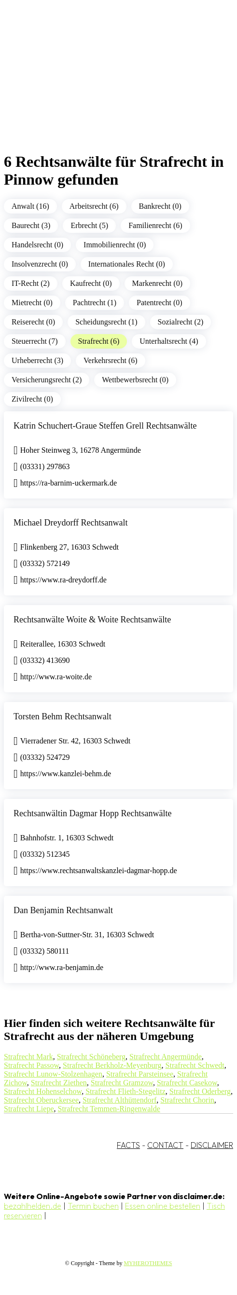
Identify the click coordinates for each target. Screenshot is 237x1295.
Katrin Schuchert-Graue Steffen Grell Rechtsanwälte (105, 426)
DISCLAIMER (212, 1145)
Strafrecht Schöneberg (91, 1056)
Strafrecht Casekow (187, 1083)
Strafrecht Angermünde (165, 1056)
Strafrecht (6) (99, 341)
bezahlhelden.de (32, 1206)
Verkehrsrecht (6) (111, 360)
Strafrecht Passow (31, 1065)
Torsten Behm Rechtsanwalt (63, 716)
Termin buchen (93, 1206)
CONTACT (165, 1145)
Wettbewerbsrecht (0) (135, 380)
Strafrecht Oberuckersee (41, 1100)
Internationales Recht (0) (126, 264)
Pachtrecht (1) (94, 302)
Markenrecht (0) (157, 283)
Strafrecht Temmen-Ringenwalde (109, 1109)
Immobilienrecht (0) (115, 245)
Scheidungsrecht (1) (106, 322)
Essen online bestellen (162, 1206)
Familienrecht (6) (155, 225)
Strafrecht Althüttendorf (119, 1100)
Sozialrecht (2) (181, 322)
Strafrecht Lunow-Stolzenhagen (53, 1074)
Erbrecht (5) (89, 225)
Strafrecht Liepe (29, 1109)
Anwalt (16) (30, 206)
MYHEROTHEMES (148, 1263)
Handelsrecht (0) (37, 245)
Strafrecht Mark (28, 1056)
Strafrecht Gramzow (122, 1083)
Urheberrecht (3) (37, 360)
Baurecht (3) (31, 225)
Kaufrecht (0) (91, 283)
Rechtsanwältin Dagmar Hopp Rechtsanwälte (92, 813)
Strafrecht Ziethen (59, 1083)
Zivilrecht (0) (32, 399)
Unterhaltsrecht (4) (168, 341)
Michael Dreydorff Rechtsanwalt (71, 522)
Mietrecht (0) (32, 302)
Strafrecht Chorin (187, 1100)
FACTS (128, 1145)
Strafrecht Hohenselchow (43, 1091)
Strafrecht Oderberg (200, 1091)
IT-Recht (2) (31, 283)
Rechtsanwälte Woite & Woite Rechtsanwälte (92, 619)
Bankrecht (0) (160, 206)
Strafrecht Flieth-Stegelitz (125, 1091)
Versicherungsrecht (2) (47, 380)
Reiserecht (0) (33, 322)
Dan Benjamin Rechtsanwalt (63, 910)
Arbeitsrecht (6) (94, 206)
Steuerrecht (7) (35, 341)
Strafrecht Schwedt (195, 1065)
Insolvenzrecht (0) (40, 264)
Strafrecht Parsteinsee (139, 1074)
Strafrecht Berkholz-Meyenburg (112, 1065)
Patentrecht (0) (159, 302)
